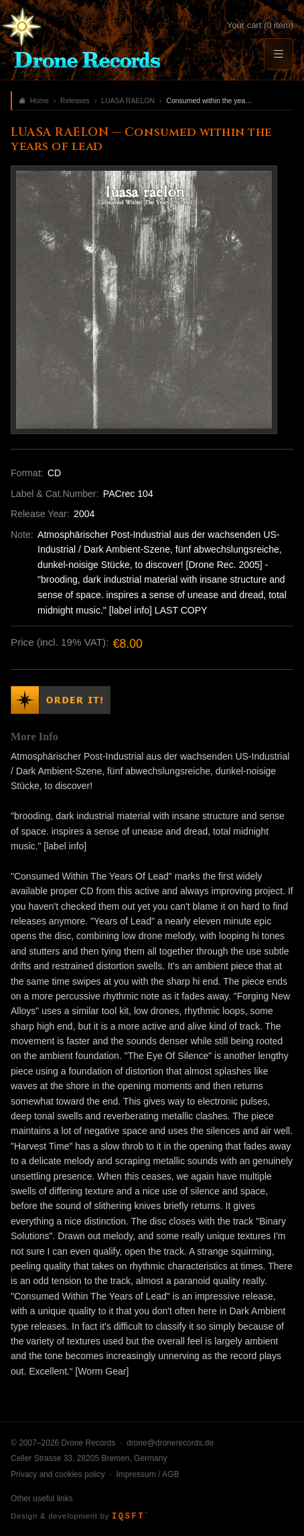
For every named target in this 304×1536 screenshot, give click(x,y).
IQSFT (129, 1516)
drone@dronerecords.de (170, 1443)
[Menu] (278, 54)
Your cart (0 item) (260, 25)
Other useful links (42, 1498)
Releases (75, 100)
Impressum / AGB (147, 1474)
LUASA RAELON (128, 100)
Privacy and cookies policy (58, 1474)
